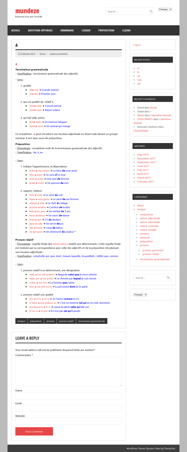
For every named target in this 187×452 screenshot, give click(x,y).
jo (48, 278)
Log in (137, 44)
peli (43, 286)
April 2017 (143, 173)
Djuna (43, 53)
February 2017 (145, 181)
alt (31, 89)
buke (32, 170)
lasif (32, 121)
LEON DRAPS (145, 118)
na (47, 286)
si (48, 298)
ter (38, 211)
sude (39, 194)
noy (139, 79)
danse (41, 215)
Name (18, 390)
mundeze (27, 10)
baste (39, 227)
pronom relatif (66, 321)
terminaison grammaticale (91, 321)
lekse (40, 174)
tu (50, 286)
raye (39, 109)
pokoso (49, 302)
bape (32, 198)
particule (145, 237)
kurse (32, 215)
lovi (45, 282)
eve (36, 89)
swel (32, 109)
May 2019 (143, 154)
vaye (32, 278)
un (31, 93)
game (46, 198)
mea (40, 170)
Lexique (86, 30)
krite (32, 219)
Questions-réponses (40, 30)
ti (138, 71)
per (38, 278)
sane (40, 126)
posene (33, 207)
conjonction (146, 214)
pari (45, 310)
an (138, 75)
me (39, 274)
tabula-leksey (60, 243)
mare (41, 182)
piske (32, 182)
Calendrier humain (160, 115)
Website (20, 415)
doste (46, 170)
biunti (153, 107)
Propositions (106, 30)
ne (33, 310)
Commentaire (24, 355)
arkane (33, 202)
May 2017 (143, 169)
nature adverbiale (150, 222)
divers (140, 205)
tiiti (51, 278)
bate (38, 121)
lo (47, 306)
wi (55, 302)
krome (39, 231)
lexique (21, 321)
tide (31, 211)
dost (32, 105)
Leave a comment (59, 53)
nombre (144, 233)
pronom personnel (152, 250)
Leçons (126, 30)
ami (36, 298)
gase (32, 223)
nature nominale (149, 225)
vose (32, 178)
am (139, 83)
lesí (31, 306)
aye (39, 219)
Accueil (15, 30)
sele (42, 202)
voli (44, 274)
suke (40, 223)
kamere (38, 306)
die (36, 93)
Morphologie (141, 130)
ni (138, 68)
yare (43, 211)
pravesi (50, 274)
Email (18, 403)
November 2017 (146, 162)
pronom (50, 321)
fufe (31, 194)
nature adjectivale (150, 218)
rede (39, 105)
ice (31, 231)
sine (31, 174)
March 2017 (144, 177)
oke (31, 227)
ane (31, 286)
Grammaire (67, 30)
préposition (36, 321)
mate (40, 178)
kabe (43, 207)
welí (31, 274)
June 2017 (143, 166)
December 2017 (146, 158)
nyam (33, 126)
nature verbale (148, 229)
